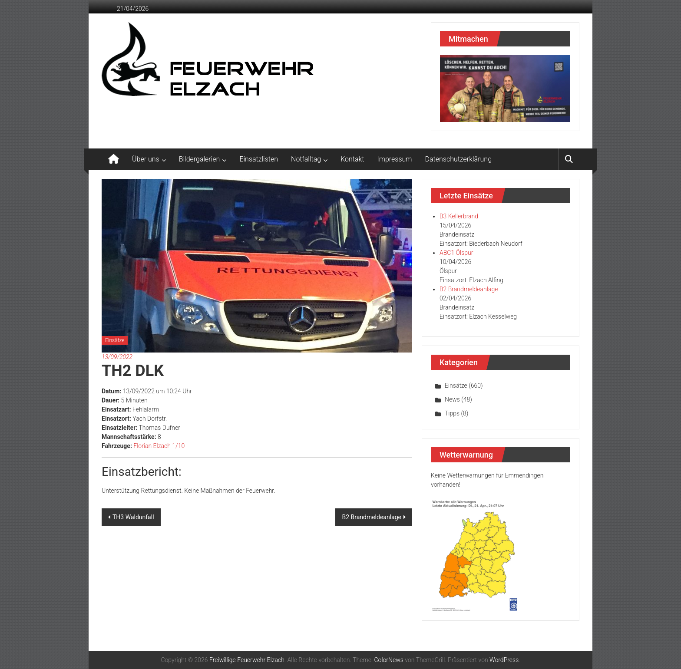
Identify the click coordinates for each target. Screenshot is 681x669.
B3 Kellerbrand (459, 216)
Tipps (452, 413)
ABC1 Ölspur (456, 252)
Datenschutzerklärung (458, 159)
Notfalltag (306, 159)
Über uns (145, 159)
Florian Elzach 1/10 (159, 445)
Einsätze (114, 340)
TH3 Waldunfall (133, 517)
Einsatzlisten (258, 159)
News (452, 399)
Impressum (394, 159)
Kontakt (352, 159)
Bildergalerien (199, 159)
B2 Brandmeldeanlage (371, 517)
